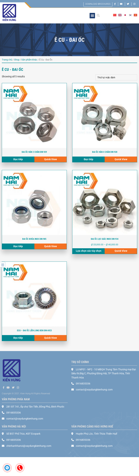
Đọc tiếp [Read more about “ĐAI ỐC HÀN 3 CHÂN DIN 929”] (18, 159)
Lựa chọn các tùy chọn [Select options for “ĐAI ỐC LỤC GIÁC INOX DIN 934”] (88, 251)
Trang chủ (7, 59)
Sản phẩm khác (29, 59)
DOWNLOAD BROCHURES (97, 4)
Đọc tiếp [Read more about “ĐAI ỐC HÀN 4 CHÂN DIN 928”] (88, 159)
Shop (16, 59)
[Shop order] (116, 77)
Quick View (50, 159)
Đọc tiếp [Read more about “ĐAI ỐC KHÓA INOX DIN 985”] (18, 246)
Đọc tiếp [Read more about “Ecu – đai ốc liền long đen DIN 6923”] (18, 338)
